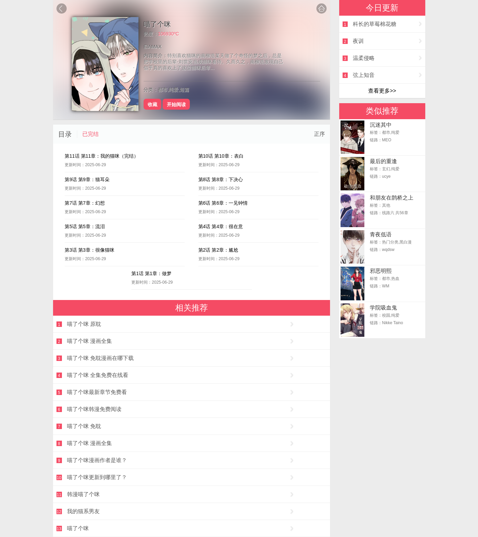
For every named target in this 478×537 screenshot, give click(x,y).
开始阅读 (176, 104)
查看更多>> (382, 91)
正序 (319, 134)
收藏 (152, 104)
